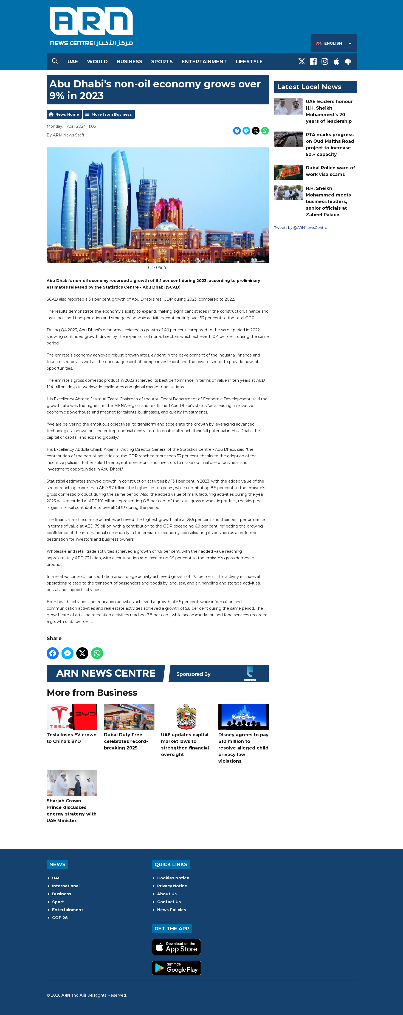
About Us (167, 893)
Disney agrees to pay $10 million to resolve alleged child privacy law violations (243, 734)
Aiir (83, 995)
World (97, 62)
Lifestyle (249, 62)
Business (129, 62)
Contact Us (169, 901)
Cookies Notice (173, 878)
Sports (162, 62)
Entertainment (204, 62)
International (66, 885)
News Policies (171, 909)
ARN (65, 995)
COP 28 (60, 917)
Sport (58, 901)
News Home (67, 114)
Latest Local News (309, 87)
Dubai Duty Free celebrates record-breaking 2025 (129, 727)
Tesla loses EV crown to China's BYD (72, 724)
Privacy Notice (172, 885)
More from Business (112, 114)
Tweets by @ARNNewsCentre (300, 227)
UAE (72, 62)
